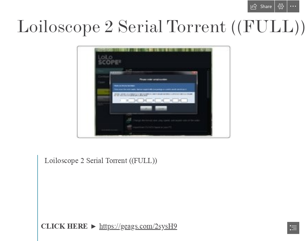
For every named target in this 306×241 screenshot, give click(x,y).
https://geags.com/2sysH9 (138, 226)
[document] (153, 120)
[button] (261, 6)
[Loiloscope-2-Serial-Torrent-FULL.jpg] (153, 91)
